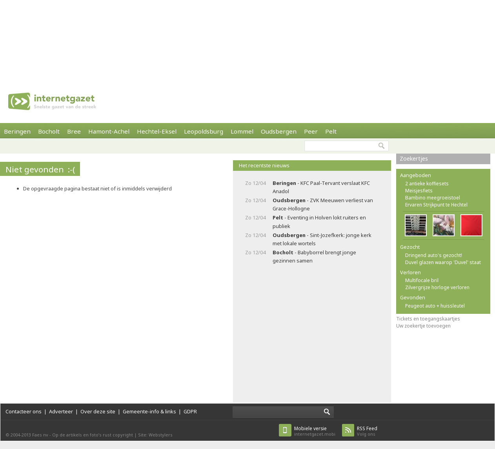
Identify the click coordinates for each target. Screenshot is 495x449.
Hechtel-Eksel (157, 131)
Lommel (242, 131)
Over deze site (97, 411)
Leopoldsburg (203, 131)
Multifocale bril (422, 280)
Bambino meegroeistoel (432, 197)
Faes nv (40, 435)
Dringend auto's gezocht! (433, 255)
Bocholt (49, 131)
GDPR (190, 411)
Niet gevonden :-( (40, 169)
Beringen (17, 131)
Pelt (331, 131)
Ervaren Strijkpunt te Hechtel (436, 204)
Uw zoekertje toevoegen (423, 325)
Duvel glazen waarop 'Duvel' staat (443, 262)
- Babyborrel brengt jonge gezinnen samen (314, 256)
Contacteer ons (23, 411)
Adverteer (61, 411)
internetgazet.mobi (314, 431)
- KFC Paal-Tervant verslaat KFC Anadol (321, 187)
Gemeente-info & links (149, 411)
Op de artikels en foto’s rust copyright (92, 435)
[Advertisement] (102, 39)
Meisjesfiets (419, 190)
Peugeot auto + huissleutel (435, 305)
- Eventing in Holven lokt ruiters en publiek (319, 221)
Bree (74, 131)
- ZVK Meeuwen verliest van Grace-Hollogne (323, 204)
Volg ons (367, 431)
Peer (311, 131)
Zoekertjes (414, 158)
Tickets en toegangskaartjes (428, 318)
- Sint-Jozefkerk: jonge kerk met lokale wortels (322, 239)
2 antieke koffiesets (427, 183)
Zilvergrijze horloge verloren (437, 287)
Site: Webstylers (155, 435)
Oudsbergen (279, 131)
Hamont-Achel (108, 131)
